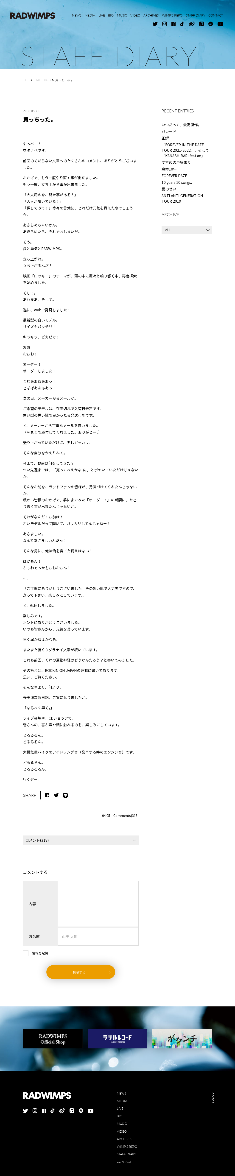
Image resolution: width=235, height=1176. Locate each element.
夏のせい (169, 189)
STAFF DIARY (126, 1154)
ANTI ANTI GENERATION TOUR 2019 (182, 198)
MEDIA (122, 1101)
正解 (165, 138)
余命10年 (169, 169)
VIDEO (122, 1131)
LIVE (120, 1108)
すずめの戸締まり (176, 162)
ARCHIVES (124, 1139)
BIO (119, 1116)
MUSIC (122, 1123)
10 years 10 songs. (177, 182)
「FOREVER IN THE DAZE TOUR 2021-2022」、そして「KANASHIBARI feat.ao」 (185, 150)
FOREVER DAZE (174, 175)
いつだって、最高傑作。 (181, 124)
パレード (169, 131)
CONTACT (124, 1161)
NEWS (121, 1093)
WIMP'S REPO (127, 1146)
